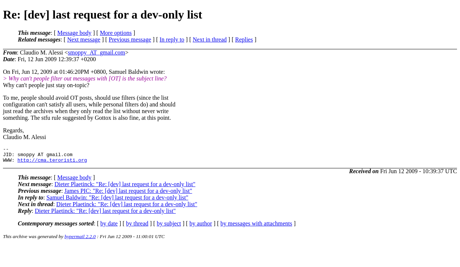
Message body (74, 33)
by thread (137, 227)
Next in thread (210, 39)
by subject (169, 227)
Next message (83, 39)
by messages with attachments (256, 227)
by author (200, 227)
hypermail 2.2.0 (80, 240)
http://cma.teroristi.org (52, 163)
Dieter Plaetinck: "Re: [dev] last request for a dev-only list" (125, 187)
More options (116, 33)
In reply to (172, 39)
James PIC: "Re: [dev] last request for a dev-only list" (128, 194)
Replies (244, 39)
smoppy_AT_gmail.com (96, 52)
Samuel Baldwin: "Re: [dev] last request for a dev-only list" (117, 201)
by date (109, 227)
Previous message (130, 39)
